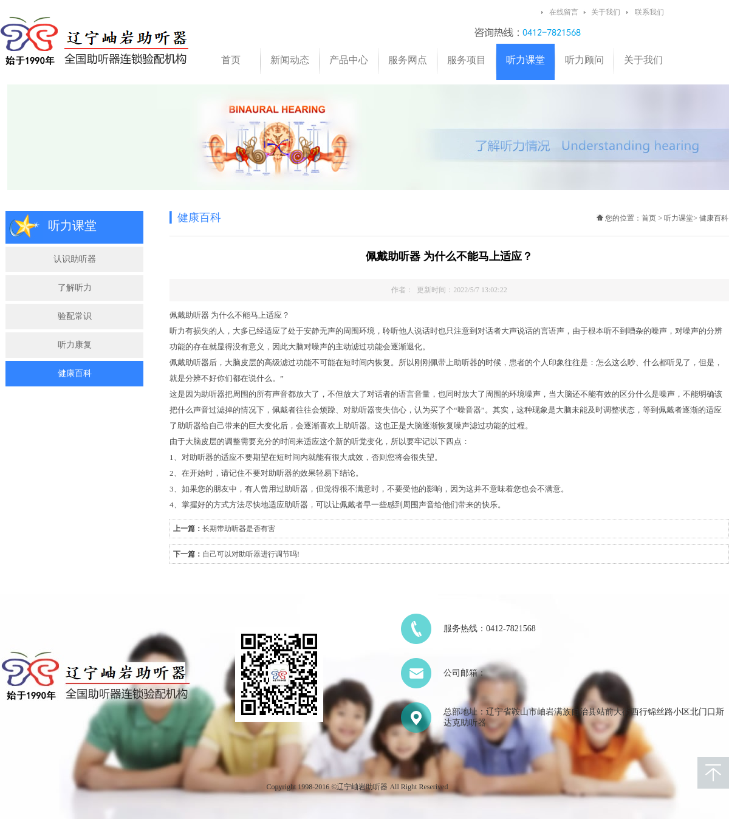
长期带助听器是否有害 (238, 528)
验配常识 (75, 316)
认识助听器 (74, 259)
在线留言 (563, 12)
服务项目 (466, 60)
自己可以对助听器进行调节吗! (250, 554)
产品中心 (348, 60)
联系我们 (649, 12)
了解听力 (75, 287)
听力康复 (75, 344)
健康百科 (75, 373)
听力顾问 (584, 60)
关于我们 (605, 12)
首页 (231, 60)
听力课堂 (525, 60)
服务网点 (407, 60)
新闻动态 (289, 60)
